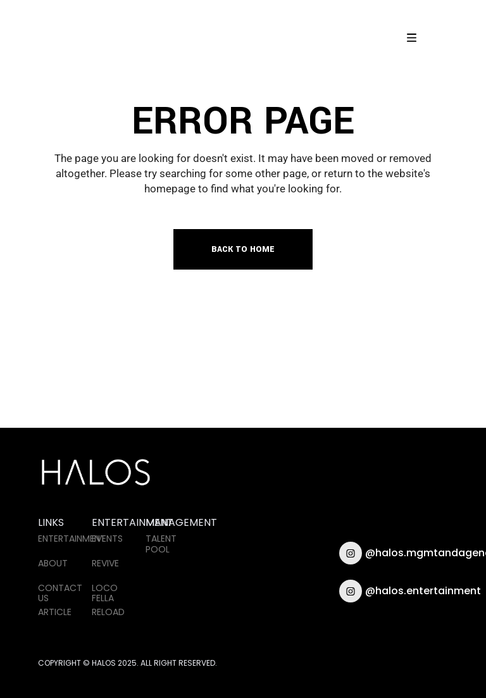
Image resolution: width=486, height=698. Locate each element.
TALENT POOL (161, 544)
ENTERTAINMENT (72, 538)
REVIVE (105, 563)
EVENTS (107, 538)
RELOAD (108, 612)
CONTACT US (60, 593)
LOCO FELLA (105, 593)
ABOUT (53, 563)
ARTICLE (55, 612)
